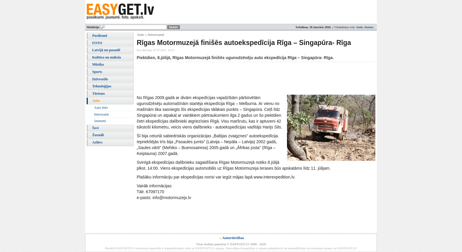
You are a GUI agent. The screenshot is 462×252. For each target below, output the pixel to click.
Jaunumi (100, 121)
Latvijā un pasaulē (106, 50)
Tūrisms (98, 93)
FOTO (97, 43)
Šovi (95, 128)
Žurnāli (98, 135)
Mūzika (98, 64)
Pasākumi (99, 36)
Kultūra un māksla (106, 57)
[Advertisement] (244, 78)
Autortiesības (233, 238)
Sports (97, 72)
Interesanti (101, 114)
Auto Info (101, 108)
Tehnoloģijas (101, 86)
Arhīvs (97, 142)
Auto (96, 101)
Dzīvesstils (100, 79)
